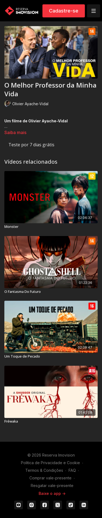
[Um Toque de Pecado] (51, 356)
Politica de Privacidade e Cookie (50, 462)
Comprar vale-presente (50, 478)
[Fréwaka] (51, 421)
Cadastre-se (63, 11)
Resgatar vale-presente (52, 485)
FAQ (72, 470)
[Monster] (51, 226)
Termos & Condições (44, 470)
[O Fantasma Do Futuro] (51, 291)
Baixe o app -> (52, 493)
